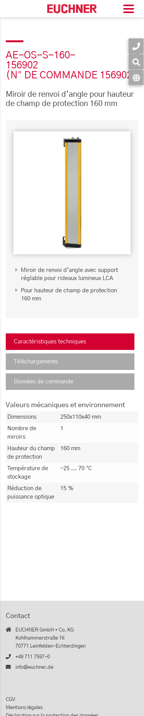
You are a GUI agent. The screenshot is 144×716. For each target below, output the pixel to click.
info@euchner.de (34, 667)
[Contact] (136, 45)
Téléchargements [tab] (36, 362)
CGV (10, 699)
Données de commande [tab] (43, 382)
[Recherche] (136, 61)
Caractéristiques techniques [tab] (50, 342)
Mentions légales (24, 707)
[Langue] (136, 77)
